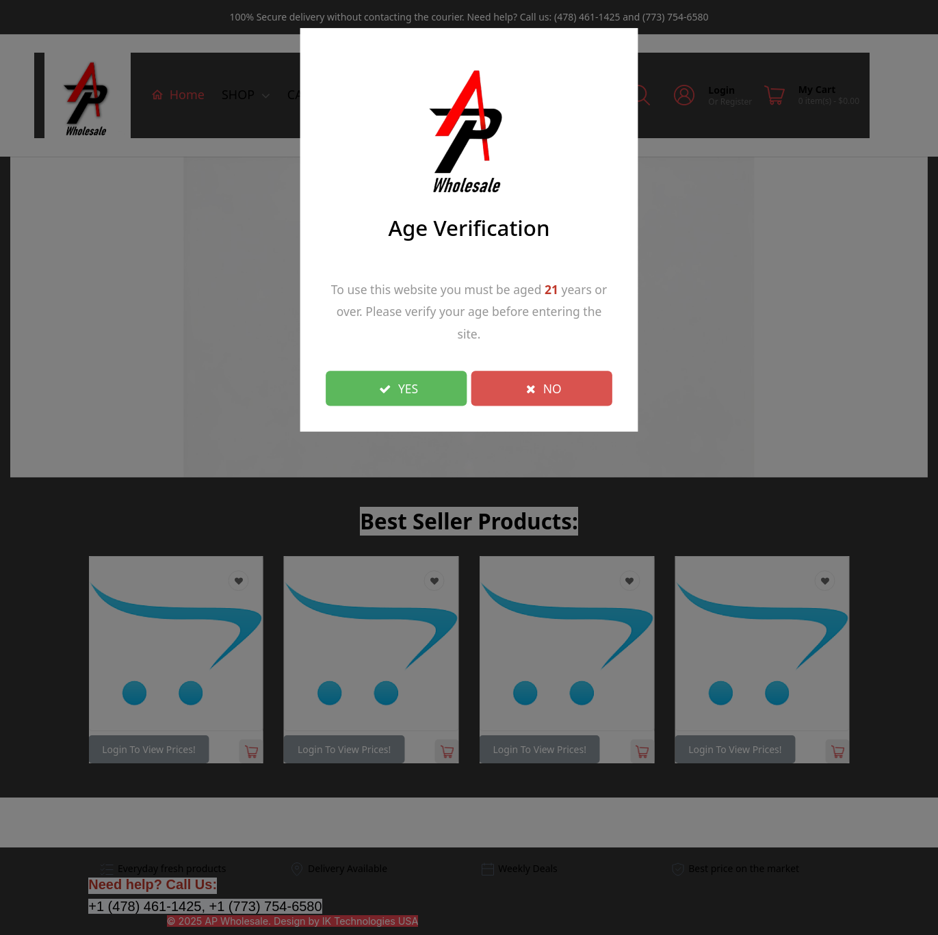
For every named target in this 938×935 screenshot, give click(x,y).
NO (544, 388)
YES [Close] (399, 388)
